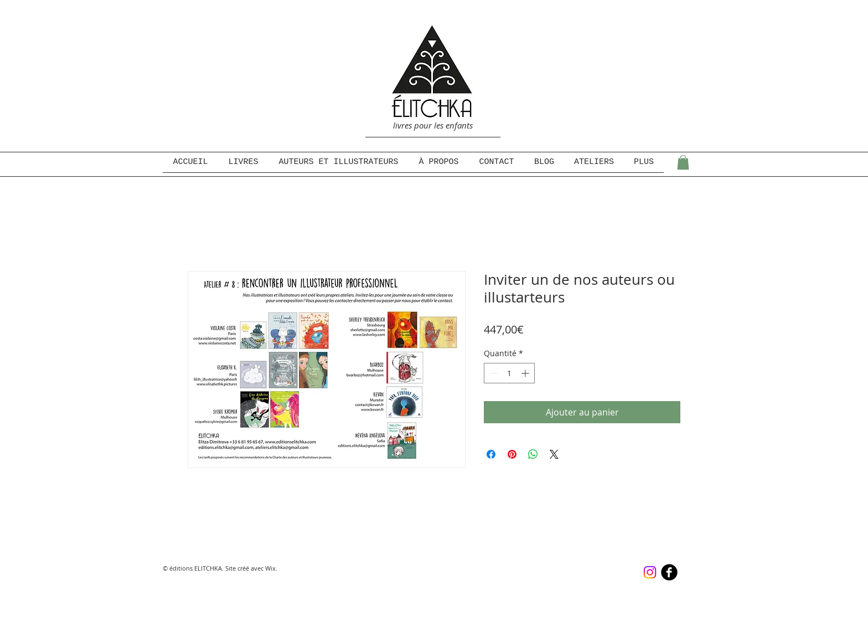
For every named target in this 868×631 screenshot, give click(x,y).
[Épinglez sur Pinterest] (512, 454)
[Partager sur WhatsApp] (533, 454)
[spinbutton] (509, 373)
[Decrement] (492, 373)
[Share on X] (554, 454)
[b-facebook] (669, 572)
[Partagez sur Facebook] (491, 454)
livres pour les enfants (433, 125)
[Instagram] (650, 572)
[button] (683, 162)
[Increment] (526, 373)
